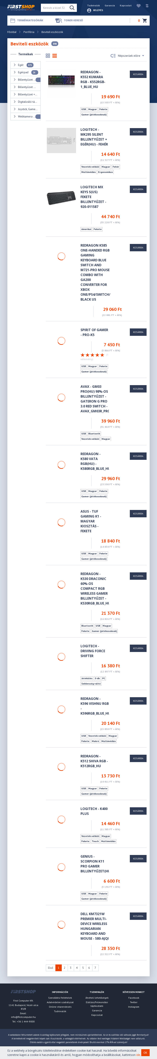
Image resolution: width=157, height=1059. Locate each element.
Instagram (133, 1006)
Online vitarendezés (60, 1006)
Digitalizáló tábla (27, 102)
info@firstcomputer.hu (23, 1016)
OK (145, 1052)
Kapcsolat (126, 5)
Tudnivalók (93, 5)
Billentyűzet (27, 80)
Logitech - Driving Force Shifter (93, 651)
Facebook (133, 997)
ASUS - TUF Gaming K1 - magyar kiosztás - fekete (91, 521)
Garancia (110, 5)
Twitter (133, 1002)
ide (138, 1055)
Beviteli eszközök (52, 32)
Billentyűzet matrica (27, 87)
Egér (23, 65)
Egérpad (25, 72)
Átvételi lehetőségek (97, 997)
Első (50, 968)
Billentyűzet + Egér (27, 94)
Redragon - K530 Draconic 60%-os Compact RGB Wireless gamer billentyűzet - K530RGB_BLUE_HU (95, 589)
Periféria (29, 32)
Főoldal (11, 32)
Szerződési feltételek (60, 997)
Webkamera (27, 116)
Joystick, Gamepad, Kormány (27, 109)
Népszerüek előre (127, 55)
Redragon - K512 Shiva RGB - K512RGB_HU (94, 761)
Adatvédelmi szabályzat (60, 1002)
